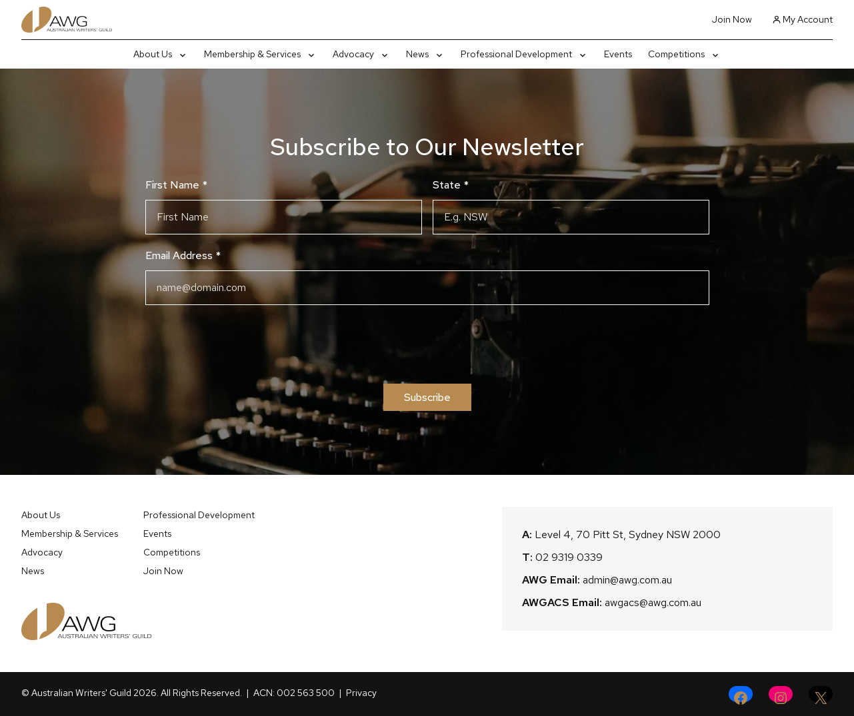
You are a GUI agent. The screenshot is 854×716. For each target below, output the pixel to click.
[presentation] (427, 344)
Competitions (171, 552)
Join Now (732, 19)
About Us (40, 515)
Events (157, 533)
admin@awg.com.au (627, 580)
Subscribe (427, 397)
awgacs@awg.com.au (653, 602)
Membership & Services (69, 533)
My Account (802, 19)
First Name (176, 185)
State (451, 185)
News (32, 571)
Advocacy (42, 552)
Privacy (361, 693)
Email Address (183, 255)
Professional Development (199, 515)
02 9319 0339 (569, 557)
